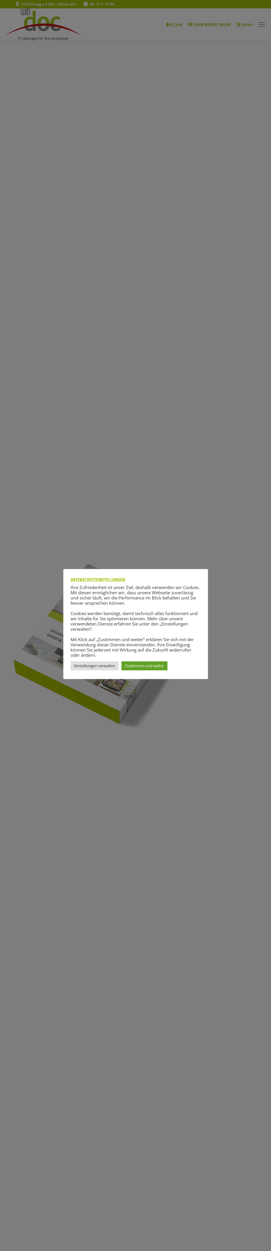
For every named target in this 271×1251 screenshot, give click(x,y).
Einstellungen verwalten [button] (94, 665)
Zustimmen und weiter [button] (144, 665)
